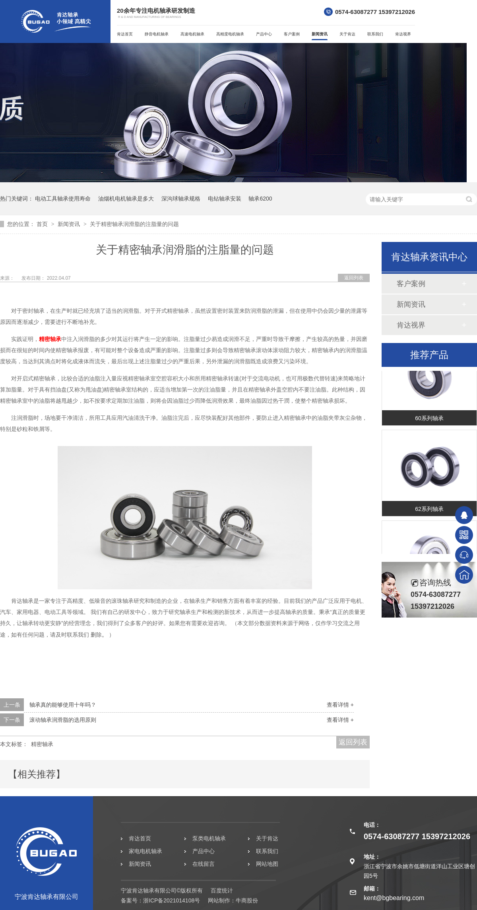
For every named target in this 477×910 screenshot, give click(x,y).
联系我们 (375, 34)
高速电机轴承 (192, 34)
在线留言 (203, 864)
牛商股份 (247, 900)
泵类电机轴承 (209, 838)
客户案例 (292, 34)
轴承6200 (260, 198)
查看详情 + (340, 704)
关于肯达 (347, 34)
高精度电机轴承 (230, 34)
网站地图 (267, 864)
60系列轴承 (429, 420)
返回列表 (353, 278)
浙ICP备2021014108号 (171, 900)
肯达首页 (125, 34)
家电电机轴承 (145, 851)
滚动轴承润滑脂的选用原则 (62, 720)
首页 (43, 224)
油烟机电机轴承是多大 (126, 198)
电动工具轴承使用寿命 (63, 198)
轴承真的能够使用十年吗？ (62, 704)
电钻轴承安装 (224, 198)
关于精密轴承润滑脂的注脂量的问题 (134, 224)
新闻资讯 (320, 34)
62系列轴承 (429, 511)
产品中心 (264, 34)
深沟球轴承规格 (180, 198)
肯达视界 (403, 34)
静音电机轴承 (157, 34)
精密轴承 (50, 339)
